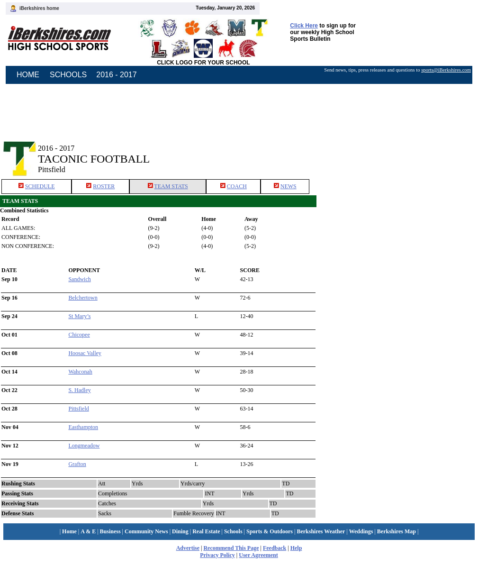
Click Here (304, 25)
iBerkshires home (39, 8)
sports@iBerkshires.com (446, 70)
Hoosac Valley (84, 353)
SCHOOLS (68, 75)
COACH (237, 186)
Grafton (77, 464)
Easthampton (83, 427)
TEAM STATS (171, 186)
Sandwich (79, 279)
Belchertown (82, 297)
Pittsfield (78, 408)
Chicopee (79, 334)
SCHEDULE (40, 186)
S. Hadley (79, 390)
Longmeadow (83, 445)
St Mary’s (79, 316)
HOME (28, 75)
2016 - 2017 (116, 75)
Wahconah (80, 371)
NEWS (288, 186)
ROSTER (104, 186)
